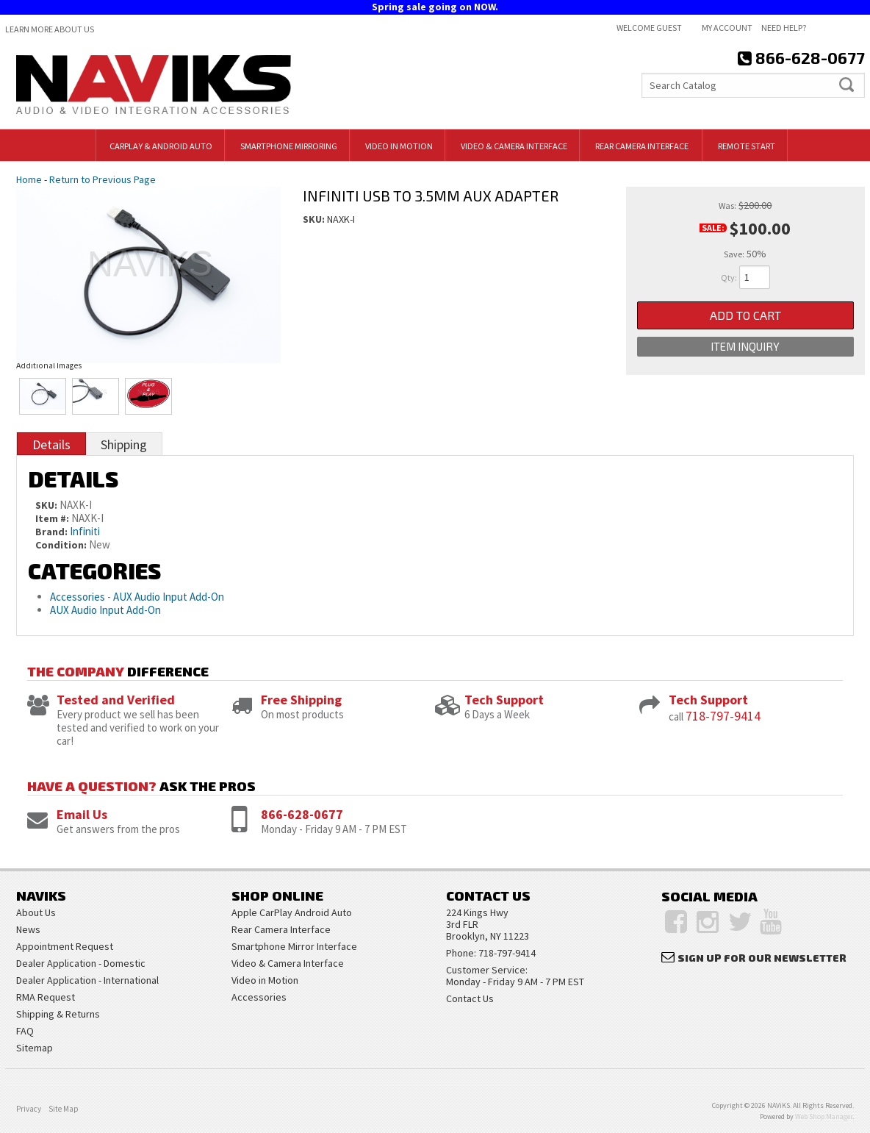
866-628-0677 (302, 814)
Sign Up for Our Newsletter (761, 957)
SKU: (315, 219)
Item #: (53, 518)
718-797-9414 (723, 715)
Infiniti (85, 531)
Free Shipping (301, 699)
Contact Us (470, 998)
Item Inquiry (745, 346)
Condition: (61, 544)
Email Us (82, 814)
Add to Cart (745, 315)
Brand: (51, 531)
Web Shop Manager (823, 1116)
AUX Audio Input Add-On (168, 597)
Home (29, 179)
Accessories (77, 597)
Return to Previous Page (102, 179)
